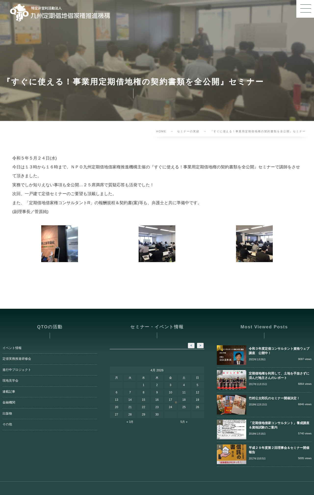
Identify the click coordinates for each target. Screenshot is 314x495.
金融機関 (8, 402)
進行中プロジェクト (16, 370)
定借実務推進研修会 (16, 359)
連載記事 (8, 391)
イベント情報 (12, 348)
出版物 (7, 413)
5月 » (184, 422)
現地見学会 (10, 380)
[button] (305, 9)
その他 (7, 424)
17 (170, 399)
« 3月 (130, 422)
